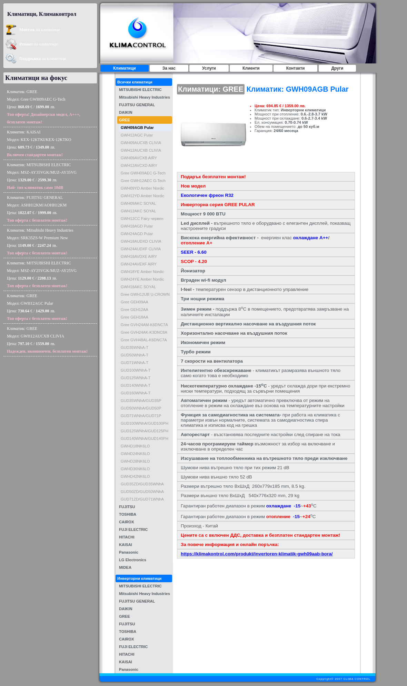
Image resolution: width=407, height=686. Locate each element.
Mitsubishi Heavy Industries (144, 97)
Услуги (209, 68)
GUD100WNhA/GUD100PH (144, 423)
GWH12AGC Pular (137, 135)
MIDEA (125, 567)
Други (337, 68)
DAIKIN (125, 112)
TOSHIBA (127, 514)
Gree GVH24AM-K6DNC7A (144, 325)
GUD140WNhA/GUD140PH (144, 438)
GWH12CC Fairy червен (142, 218)
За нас (169, 68)
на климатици (39, 29)
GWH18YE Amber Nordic (142, 272)
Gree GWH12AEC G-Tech (143, 181)
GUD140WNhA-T (135, 385)
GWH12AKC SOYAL (138, 211)
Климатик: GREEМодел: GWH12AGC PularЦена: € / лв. (37, 307)
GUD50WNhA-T (134, 355)
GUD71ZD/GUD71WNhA (142, 499)
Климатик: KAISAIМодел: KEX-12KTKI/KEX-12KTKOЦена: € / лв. (39, 143)
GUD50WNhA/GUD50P (141, 408)
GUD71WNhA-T (134, 363)
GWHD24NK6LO (135, 454)
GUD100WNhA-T (135, 370)
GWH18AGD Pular (137, 226)
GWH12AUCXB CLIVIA (141, 150)
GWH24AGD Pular (137, 234)
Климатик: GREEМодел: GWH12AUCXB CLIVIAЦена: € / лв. (47, 340)
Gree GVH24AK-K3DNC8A (144, 332)
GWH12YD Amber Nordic (142, 196)
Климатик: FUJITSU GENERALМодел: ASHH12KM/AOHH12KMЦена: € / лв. (37, 209)
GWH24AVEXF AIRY (139, 264)
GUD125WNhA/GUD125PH (144, 431)
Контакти (295, 68)
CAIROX (126, 522)
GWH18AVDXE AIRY (139, 256)
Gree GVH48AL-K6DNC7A (144, 340)
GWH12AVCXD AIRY (139, 165)
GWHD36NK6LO (135, 469)
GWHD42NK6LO (135, 476)
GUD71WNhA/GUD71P (141, 416)
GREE (124, 120)
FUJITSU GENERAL (137, 105)
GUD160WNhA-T (135, 393)
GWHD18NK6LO (135, 446)
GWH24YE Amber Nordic (142, 279)
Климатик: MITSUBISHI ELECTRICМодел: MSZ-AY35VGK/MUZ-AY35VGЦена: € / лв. (42, 176)
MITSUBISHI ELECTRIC (140, 90)
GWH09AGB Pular (137, 127)
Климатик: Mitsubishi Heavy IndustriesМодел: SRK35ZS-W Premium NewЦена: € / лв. (40, 241)
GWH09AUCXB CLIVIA (141, 143)
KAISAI (125, 545)
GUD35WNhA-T (134, 347)
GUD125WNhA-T (135, 378)
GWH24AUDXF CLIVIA (141, 249)
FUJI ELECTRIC (133, 529)
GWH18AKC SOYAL (138, 287)
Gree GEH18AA (134, 317)
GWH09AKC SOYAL (138, 203)
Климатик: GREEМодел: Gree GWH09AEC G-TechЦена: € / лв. (43, 106)
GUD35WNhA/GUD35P (141, 401)
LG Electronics (132, 560)
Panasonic (128, 552)
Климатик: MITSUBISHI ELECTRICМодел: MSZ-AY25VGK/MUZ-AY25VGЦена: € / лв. (42, 274)
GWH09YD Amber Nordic (142, 188)
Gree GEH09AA (134, 302)
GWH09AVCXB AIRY (139, 158)
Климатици (124, 68)
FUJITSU (127, 507)
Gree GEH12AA (134, 309)
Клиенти (251, 68)
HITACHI (127, 537)
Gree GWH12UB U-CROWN (145, 294)
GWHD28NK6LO (135, 461)
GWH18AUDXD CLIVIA (141, 241)
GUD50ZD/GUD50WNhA (142, 492)
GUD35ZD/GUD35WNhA (142, 484)
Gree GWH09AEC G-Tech (143, 173)
